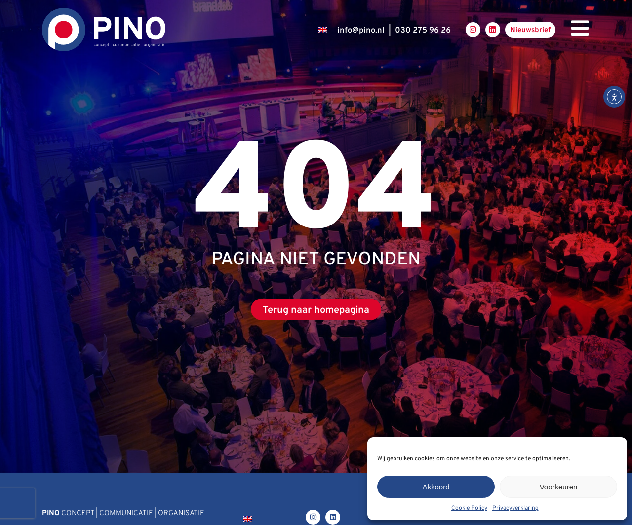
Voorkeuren (559, 487)
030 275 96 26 (423, 30)
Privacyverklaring (515, 508)
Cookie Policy (469, 508)
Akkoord (435, 487)
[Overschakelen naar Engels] (323, 29)
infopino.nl (361, 30)
